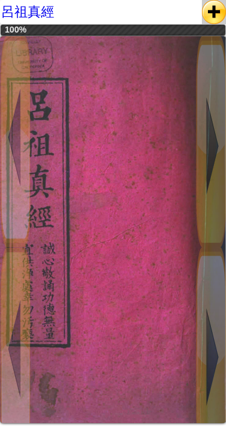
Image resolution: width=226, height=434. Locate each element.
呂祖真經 (27, 11)
